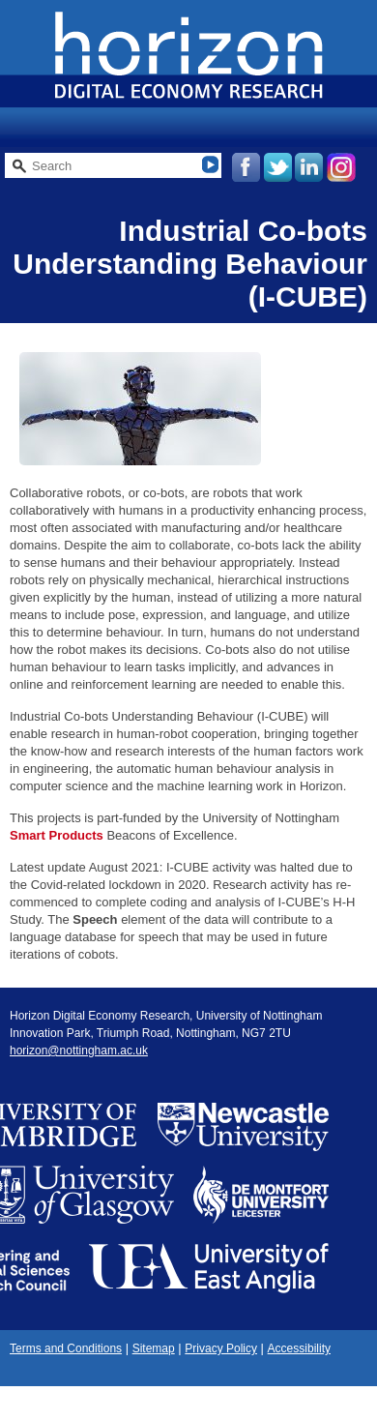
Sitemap (153, 1348)
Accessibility (299, 1348)
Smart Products (56, 835)
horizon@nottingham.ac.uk (79, 1050)
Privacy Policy (221, 1348)
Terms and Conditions (66, 1348)
